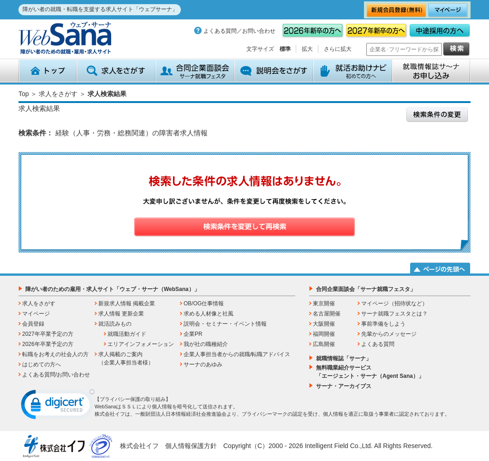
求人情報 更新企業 (121, 313)
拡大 (307, 49)
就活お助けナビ (352, 71)
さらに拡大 (338, 49)
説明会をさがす (273, 71)
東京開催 (324, 303)
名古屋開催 (326, 313)
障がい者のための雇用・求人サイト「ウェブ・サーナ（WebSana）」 (112, 289)
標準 (285, 49)
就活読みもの (114, 324)
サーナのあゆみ (203, 364)
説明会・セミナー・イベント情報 (225, 324)
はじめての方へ (41, 364)
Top (23, 93)
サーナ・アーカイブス (343, 386)
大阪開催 (324, 324)
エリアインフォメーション (140, 344)
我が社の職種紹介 (206, 344)
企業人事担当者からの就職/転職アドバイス (237, 354)
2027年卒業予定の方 (47, 334)
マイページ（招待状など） (394, 303)
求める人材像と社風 (208, 313)
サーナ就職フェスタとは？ (394, 313)
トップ (47, 71)
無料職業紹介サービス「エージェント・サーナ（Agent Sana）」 (370, 371)
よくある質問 (377, 344)
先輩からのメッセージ (389, 334)
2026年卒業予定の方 (47, 344)
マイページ (36, 313)
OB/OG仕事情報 (204, 303)
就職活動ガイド (126, 334)
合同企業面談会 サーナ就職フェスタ (194, 71)
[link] (58, 406)
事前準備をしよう (383, 324)
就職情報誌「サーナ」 (343, 358)
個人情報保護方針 (191, 445)
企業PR (193, 334)
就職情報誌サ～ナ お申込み (431, 71)
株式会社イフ (139, 445)
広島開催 (324, 344)
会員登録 (33, 324)
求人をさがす (116, 71)
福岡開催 (324, 334)
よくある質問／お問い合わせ (239, 31)
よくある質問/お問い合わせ (56, 374)
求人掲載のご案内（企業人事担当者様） (126, 358)
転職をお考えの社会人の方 (55, 354)
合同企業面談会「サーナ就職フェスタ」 (366, 289)
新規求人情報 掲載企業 (126, 303)
